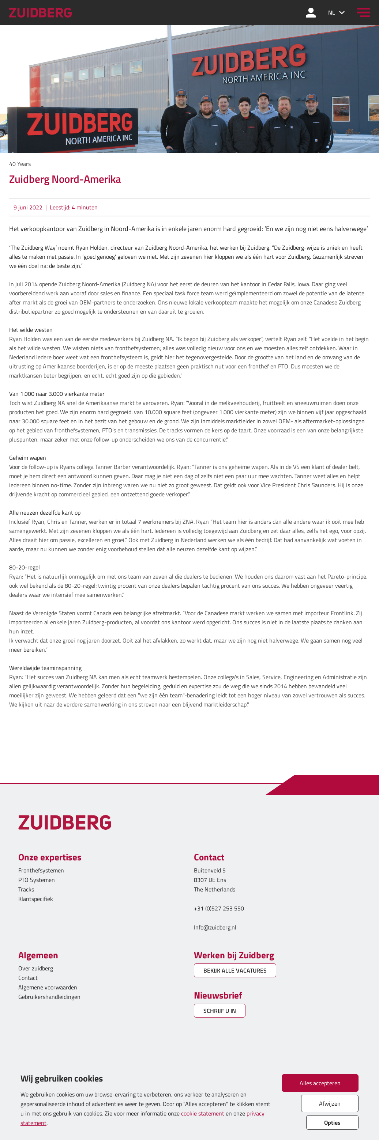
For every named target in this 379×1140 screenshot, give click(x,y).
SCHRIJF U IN (219, 1010)
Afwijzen (330, 1103)
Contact (28, 977)
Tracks (26, 889)
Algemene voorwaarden (47, 987)
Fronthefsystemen (41, 870)
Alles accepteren (320, 1083)
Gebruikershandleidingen (49, 996)
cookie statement (202, 1113)
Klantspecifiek (35, 898)
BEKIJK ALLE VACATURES (235, 970)
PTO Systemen (36, 879)
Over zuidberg (35, 968)
